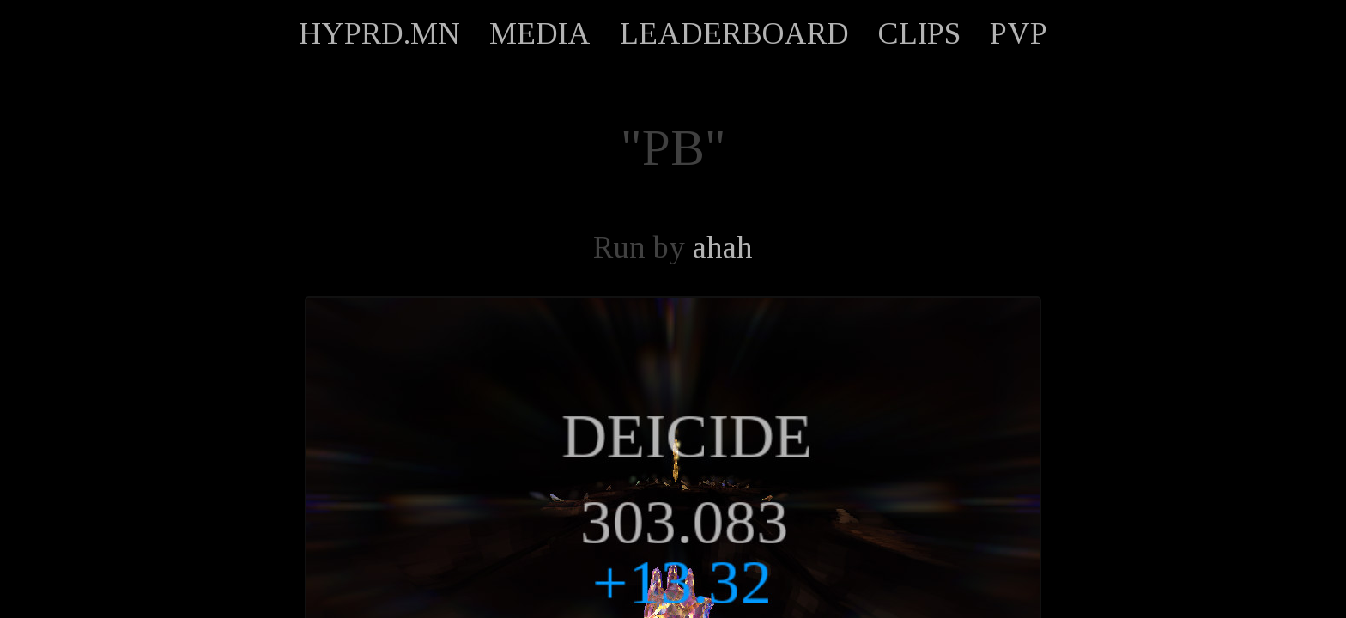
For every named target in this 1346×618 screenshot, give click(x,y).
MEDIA (540, 33)
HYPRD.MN (379, 33)
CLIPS (919, 33)
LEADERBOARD (734, 33)
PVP (1018, 33)
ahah (723, 247)
